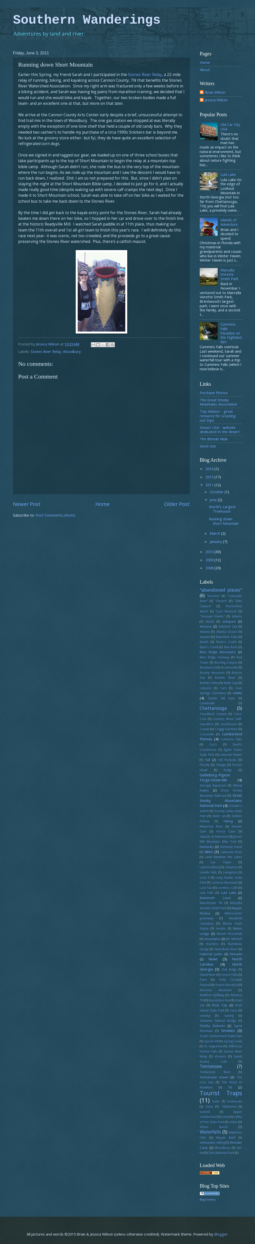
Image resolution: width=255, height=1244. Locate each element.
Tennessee (211, 1066)
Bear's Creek (209, 647)
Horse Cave (225, 831)
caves (237, 692)
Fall (207, 759)
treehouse (234, 1101)
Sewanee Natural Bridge (218, 1020)
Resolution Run (219, 1000)
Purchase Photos (214, 392)
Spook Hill (211, 1041)
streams (220, 1056)
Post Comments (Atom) (55, 515)
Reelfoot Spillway (212, 995)
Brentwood (208, 667)
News (213, 958)
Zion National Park (221, 1153)
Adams (237, 616)
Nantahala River (226, 949)
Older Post (177, 503)
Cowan (204, 729)
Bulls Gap (231, 683)
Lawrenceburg (210, 867)
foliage (221, 765)
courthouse (228, 724)
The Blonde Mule (214, 438)
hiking (228, 821)
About (205, 69)
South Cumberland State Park (221, 1036)
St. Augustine (213, 1046)
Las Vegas (220, 862)
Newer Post (27, 503)
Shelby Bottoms (212, 1025)
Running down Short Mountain (224, 521)
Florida (205, 765)
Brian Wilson (215, 92)
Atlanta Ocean (226, 632)
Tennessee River (215, 1072)
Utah (225, 1117)
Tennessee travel (214, 1077)
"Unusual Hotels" (212, 616)
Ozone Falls (229, 975)
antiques (229, 621)
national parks (211, 954)
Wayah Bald (225, 1137)
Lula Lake (228, 174)
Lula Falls (207, 893)
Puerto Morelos (227, 985)
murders (212, 944)
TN (230, 1087)
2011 (209, 484)
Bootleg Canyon (226, 662)
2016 (209, 468)
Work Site (208, 446)
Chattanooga (213, 708)
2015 (209, 476)
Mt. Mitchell (234, 939)
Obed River (208, 975)
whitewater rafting (212, 1142)
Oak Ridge (229, 969)
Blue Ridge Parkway (214, 657)
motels (221, 928)
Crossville (207, 734)
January (216, 541)
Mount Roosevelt (229, 934)
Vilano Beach (214, 1127)
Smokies (228, 1030)
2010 (209, 551)
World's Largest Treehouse (222, 509)
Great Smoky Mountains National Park (221, 800)
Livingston (230, 872)
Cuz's (213, 744)
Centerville (207, 703)
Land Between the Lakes (223, 857)
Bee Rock (231, 647)
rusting (229, 1016)
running (205, 1016)
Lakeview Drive (231, 852)
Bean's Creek (226, 642)
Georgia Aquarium (213, 785)
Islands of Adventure (229, 222)
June (214, 499)
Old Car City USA (230, 126)
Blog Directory (208, 1199)
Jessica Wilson (216, 100)
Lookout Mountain (225, 882)
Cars (223, 688)
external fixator (231, 754)
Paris (203, 979)
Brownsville (229, 667)
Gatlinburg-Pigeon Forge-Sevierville (215, 777)
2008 (209, 567)
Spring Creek (233, 1041)
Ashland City (228, 626)
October (217, 491)
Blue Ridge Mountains (218, 652)
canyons (206, 688)
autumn (205, 637)
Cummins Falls (231, 739)
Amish (209, 621)
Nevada (236, 954)
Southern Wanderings (87, 20)
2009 (209, 559)
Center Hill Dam (221, 698)
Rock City (219, 1005)
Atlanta (204, 632)
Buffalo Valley (209, 683)
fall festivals (227, 760)
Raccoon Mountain (216, 990)
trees (209, 1106)
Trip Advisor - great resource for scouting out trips (218, 415)
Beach (204, 642)
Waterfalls (210, 1132)
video (234, 1122)
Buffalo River (225, 677)
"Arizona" (213, 596)
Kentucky (207, 846)
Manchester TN (211, 903)
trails (216, 1101)
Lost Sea (206, 888)
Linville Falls (208, 872)
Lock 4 (204, 877)
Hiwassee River (211, 826)
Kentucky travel (231, 847)
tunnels (205, 1112)
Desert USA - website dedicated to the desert (220, 429)
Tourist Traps (221, 1093)
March (215, 533)
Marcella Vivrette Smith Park (229, 274)
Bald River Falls (227, 637)
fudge (228, 770)
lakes (209, 851)
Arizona (205, 626)
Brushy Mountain (212, 673)
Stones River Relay (145, 74)
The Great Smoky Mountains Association (218, 402)
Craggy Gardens (226, 729)
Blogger (221, 1234)
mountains (212, 939)
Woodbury (72, 351)
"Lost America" (226, 611)
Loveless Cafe (227, 888)
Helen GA (219, 816)
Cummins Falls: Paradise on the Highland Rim (231, 333)
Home (102, 503)
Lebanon (231, 867)
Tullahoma (228, 1106)
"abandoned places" (221, 590)
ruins (233, 1010)
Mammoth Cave (215, 898)
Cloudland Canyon (213, 714)
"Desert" (221, 601)
